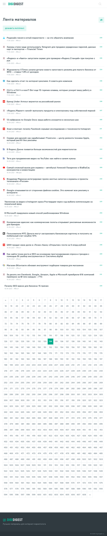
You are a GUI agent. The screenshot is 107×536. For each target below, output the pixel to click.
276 (39, 392)
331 (44, 409)
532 (61, 474)
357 (89, 415)
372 (73, 421)
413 (101, 433)
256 (28, 386)
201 (22, 368)
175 (78, 356)
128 (16, 345)
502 (95, 462)
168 (39, 356)
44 (50, 315)
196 (95, 362)
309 (22, 404)
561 (22, 486)
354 (73, 415)
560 (17, 486)
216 (5, 374)
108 (5, 339)
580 (28, 492)
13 (79, 303)
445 (78, 445)
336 (73, 409)
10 (62, 303)
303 (90, 398)
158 (84, 351)
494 (50, 462)
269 (101, 386)
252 (5, 386)
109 (11, 339)
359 (101, 415)
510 (39, 468)
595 (11, 498)
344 (17, 415)
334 (61, 409)
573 (89, 486)
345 (22, 415)
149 (33, 351)
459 (56, 451)
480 (73, 457)
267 (89, 386)
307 (11, 404)
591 (89, 492)
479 (67, 457)
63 (56, 321)
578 (17, 492)
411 (89, 433)
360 (5, 421)
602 (50, 498)
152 (50, 351)
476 (50, 457)
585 (56, 492)
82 (62, 327)
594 (5, 498)
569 (67, 486)
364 (28, 421)
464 (84, 451)
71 (101, 321)
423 (56, 439)
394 (95, 427)
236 (17, 380)
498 (73, 462)
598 (28, 498)
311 (33, 404)
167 (33, 356)
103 (78, 333)
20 (17, 309)
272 (17, 392)
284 (84, 392)
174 (73, 356)
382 (28, 427)
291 (22, 398)
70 (95, 321)
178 (95, 356)
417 (22, 439)
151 (45, 351)
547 (45, 480)
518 (84, 468)
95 (34, 333)
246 (73, 380)
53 (101, 315)
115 (45, 339)
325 (11, 409)
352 (61, 415)
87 (90, 327)
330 (39, 409)
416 (16, 439)
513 (56, 468)
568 (61, 486)
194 (84, 362)
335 (67, 409)
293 (33, 398)
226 (61, 374)
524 (17, 474)
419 (33, 439)
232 (95, 374)
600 (39, 498)
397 (11, 433)
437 (33, 445)
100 (61, 333)
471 (22, 457)
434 (17, 445)
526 (28, 474)
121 (78, 339)
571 (78, 486)
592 (95, 492)
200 (17, 368)
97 (45, 333)
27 (56, 309)
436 (28, 445)
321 (89, 404)
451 (11, 451)
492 (39, 462)
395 (101, 427)
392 (84, 427)
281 (67, 392)
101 (67, 333)
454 (28, 451)
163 (11, 356)
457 (45, 451)
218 (16, 374)
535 (78, 474)
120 (72, 339)
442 (61, 445)
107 (101, 333)
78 (39, 327)
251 (101, 380)
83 (67, 327)
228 (73, 374)
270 (5, 392)
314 (50, 404)
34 (95, 309)
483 (89, 457)
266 (84, 386)
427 (78, 439)
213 (89, 368)
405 (56, 433)
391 (78, 427)
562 (28, 486)
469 (11, 457)
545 (33, 480)
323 (101, 404)
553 (78, 480)
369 (56, 421)
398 (17, 433)
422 (50, 439)
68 (84, 321)
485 (101, 457)
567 (56, 486)
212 (84, 368)
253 (11, 386)
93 (22, 333)
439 (45, 445)
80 (50, 327)
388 (61, 427)
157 (78, 351)
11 (67, 303)
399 (22, 433)
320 (84, 404)
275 (33, 392)
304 (95, 398)
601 (44, 498)
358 (95, 415)
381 (22, 427)
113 (33, 339)
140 (84, 345)
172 (61, 356)
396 (5, 433)
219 (22, 374)
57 (22, 321)
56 (17, 321)
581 (33, 492)
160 (95, 351)
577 (11, 492)
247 (78, 380)
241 (44, 380)
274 (28, 392)
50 (84, 315)
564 (39, 486)
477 (56, 457)
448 (95, 445)
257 (33, 386)
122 (84, 339)
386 (50, 427)
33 (90, 309)
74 (17, 327)
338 (84, 409)
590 (84, 492)
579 (22, 492)
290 (17, 398)
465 (89, 451)
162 (5, 356)
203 (33, 368)
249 (89, 380)
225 (56, 374)
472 (28, 457)
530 (50, 474)
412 (95, 433)
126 (5, 345)
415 (11, 439)
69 (90, 321)
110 (17, 339)
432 (5, 445)
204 (39, 368)
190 (61, 362)
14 (84, 303)
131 (33, 345)
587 (67, 492)
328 (28, 409)
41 (34, 315)
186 (39, 362)
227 (67, 374)
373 (78, 421)
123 (89, 339)
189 (56, 362)
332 (50, 409)
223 (45, 374)
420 (39, 439)
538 (95, 474)
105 (89, 333)
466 (95, 451)
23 (34, 309)
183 (22, 362)
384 (39, 427)
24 (39, 309)
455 (33, 451)
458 (50, 451)
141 (89, 345)
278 (50, 392)
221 (33, 374)
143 (101, 345)
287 (101, 392)
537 (89, 474)
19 (11, 309)
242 (50, 380)
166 (28, 356)
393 (89, 427)
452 (17, 451)
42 (39, 315)
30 (73, 309)
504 (5, 468)
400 (28, 433)
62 (50, 321)
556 (95, 480)
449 (101, 445)
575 (101, 486)
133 (44, 345)
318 (73, 404)
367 (45, 421)
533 (67, 474)
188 (50, 362)
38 (17, 315)
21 (22, 309)
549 (56, 480)
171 (56, 356)
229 (78, 374)
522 (5, 474)
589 (78, 492)
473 (33, 457)
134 (50, 345)
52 (95, 315)
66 (73, 321)
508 (28, 468)
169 (44, 356)
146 (16, 351)
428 (84, 439)
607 (78, 498)
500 (84, 462)
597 (22, 498)
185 (33, 362)
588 (73, 492)
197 (101, 362)
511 (45, 468)
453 (22, 451)
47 (67, 315)
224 (50, 374)
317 (67, 404)
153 (56, 351)
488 (17, 462)
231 (89, 374)
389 (67, 427)
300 (73, 398)
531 (56, 474)
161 (101, 351)
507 (22, 468)
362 (17, 421)
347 (33, 415)
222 (39, 374)
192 (73, 362)
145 (11, 351)
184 (28, 362)
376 (95, 421)
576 (5, 492)
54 (5, 321)
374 (84, 421)
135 (56, 345)
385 (45, 427)
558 (5, 486)
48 (73, 315)
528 (39, 474)
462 (73, 451)
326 (17, 409)
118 (61, 339)
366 (39, 421)
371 (67, 421)
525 (22, 474)
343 (11, 415)
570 (73, 486)
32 (84, 309)
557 (101, 480)
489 (22, 462)
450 (5, 451)
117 (56, 339)
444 (73, 445)
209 (67, 368)
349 (45, 415)
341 (101, 409)
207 (56, 368)
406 (62, 433)
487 (11, 462)
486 (5, 462)
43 (45, 315)
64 (62, 321)
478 (61, 457)
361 (11, 421)
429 (89, 439)
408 (73, 433)
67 (79, 321)
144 (5, 351)
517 (78, 468)
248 (84, 380)
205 (45, 368)
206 (50, 368)
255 (22, 386)
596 (17, 498)
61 (45, 321)
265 (78, 386)
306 (5, 404)
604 (62, 498)
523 (11, 474)
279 (56, 392)
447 (89, 445)
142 (95, 345)
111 (22, 339)
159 (89, 351)
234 (5, 380)
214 (95, 368)
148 (28, 351)
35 (101, 309)
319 (78, 404)
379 (11, 427)
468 (5, 457)
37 (11, 315)
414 (5, 439)
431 (101, 439)
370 (61, 421)
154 (61, 351)
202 (28, 368)
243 (56, 380)
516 (73, 468)
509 (33, 468)
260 (50, 386)
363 (22, 421)
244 (61, 380)
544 (28, 480)
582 (39, 492)
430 (95, 439)
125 (101, 339)
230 (84, 374)
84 (73, 327)
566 (50, 486)
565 (45, 486)
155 (67, 351)
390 (73, 427)
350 (50, 415)
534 (73, 474)
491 (33, 462)
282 (73, 392)
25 (45, 309)
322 (95, 404)
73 (11, 327)
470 (17, 457)
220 (28, 374)
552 (73, 480)
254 (17, 386)
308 (17, 404)
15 (90, 303)
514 (61, 468)
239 (33, 380)
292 (28, 398)
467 (101, 451)
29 (67, 309)
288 (5, 398)
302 (84, 398)
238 (28, 380)
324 (5, 409)
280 (62, 392)
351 (56, 415)
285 (89, 392)
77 (34, 327)
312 (39, 404)
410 (84, 433)
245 (67, 380)
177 (89, 356)
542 (17, 480)
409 (78, 433)
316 (61, 404)
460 (62, 451)
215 (101, 368)
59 (34, 321)
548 (50, 480)
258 (39, 386)
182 (16, 362)
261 (56, 386)
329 (33, 409)
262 (61, 386)
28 (62, 309)
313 (44, 404)
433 (11, 445)
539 (101, 474)
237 (22, 380)
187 (44, 362)
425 (67, 439)
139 (78, 345)
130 (28, 345)
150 (39, 351)
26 (50, 309)
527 (33, 474)
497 (67, 462)
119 (67, 339)
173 (67, 356)
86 (84, 327)
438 (39, 445)
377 (101, 421)
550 (62, 480)
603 (56, 498)
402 (39, 433)
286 (95, 392)
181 (11, 362)
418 (28, 439)
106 (95, 333)
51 (90, 315)
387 (56, 427)
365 (33, 421)
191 (67, 362)
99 (56, 333)
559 (11, 486)
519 (89, 468)
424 (61, 439)
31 (79, 309)
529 (45, 474)
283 (78, 392)
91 (11, 333)
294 (39, 398)
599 (33, 498)
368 (50, 421)
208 (62, 368)
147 (22, 351)
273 (22, 392)
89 (101, 327)
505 (11, 468)
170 (50, 356)
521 (101, 468)
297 (56, 398)
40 (28, 315)
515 (67, 468)
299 (67, 398)
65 (67, 321)
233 (101, 374)
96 (39, 333)
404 (50, 433)
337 (78, 409)
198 (5, 368)
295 (45, 398)
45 (56, 315)
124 (95, 339)
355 (78, 415)
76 (28, 327)
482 (84, 457)
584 (50, 492)
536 (84, 474)
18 (6, 309)
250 (95, 380)
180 (5, 362)
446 (84, 445)
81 (56, 327)
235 (11, 380)
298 (61, 398)
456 (39, 451)
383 (33, 427)
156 (73, 351)
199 (11, 368)
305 (101, 398)
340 (95, 409)
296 (50, 398)
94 (28, 333)
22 (28, 309)
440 (50, 445)
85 (78, 327)
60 (39, 321)
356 (84, 415)
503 (101, 462)
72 (6, 327)
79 (45, 327)
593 (101, 492)
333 (56, 409)
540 (5, 480)
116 (50, 339)
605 (67, 498)
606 (73, 498)
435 (22, 445)
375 (89, 421)
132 (39, 345)
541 (11, 480)
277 (44, 392)
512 (50, 468)
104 (84, 333)
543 (22, 480)
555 (89, 480)
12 (73, 303)
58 (28, 321)
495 (56, 462)
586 (61, 492)
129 (22, 345)
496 (61, 462)
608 (84, 498)
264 (73, 386)
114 (39, 339)
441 (56, 445)
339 (89, 409)
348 (39, 415)
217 (11, 374)
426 (73, 439)
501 (89, 462)
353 (67, 415)
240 (39, 380)
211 (78, 368)
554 (84, 480)
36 (5, 315)
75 (22, 327)
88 (95, 327)
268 (95, 386)
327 (22, 409)
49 (78, 315)
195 (89, 362)
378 (5, 427)
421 (44, 439)
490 (28, 462)
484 (95, 457)
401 (33, 433)
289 (11, 398)
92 (17, 333)
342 (5, 415)
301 (78, 398)
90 (5, 333)
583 (45, 492)
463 (78, 451)
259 (45, 386)
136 (61, 345)
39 (22, 315)
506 (17, 468)
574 (95, 486)
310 (28, 404)
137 (67, 345)
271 (11, 392)
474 (39, 457)
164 (16, 356)
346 (28, 415)
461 (67, 451)
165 (22, 356)
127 (11, 345)
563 (33, 486)
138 (73, 345)
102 (72, 333)
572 (84, 486)
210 (72, 368)
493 (45, 462)
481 (78, 457)
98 (50, 333)
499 (78, 462)
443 (67, 445)
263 (67, 386)
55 (11, 321)
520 (95, 468)
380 (17, 427)
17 (101, 303)
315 (56, 404)
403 (45, 433)
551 (67, 480)
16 (95, 303)
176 (84, 356)
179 (101, 356)
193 (78, 362)
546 (39, 480)
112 (28, 339)
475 (45, 457)
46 (62, 315)
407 (67, 433)
